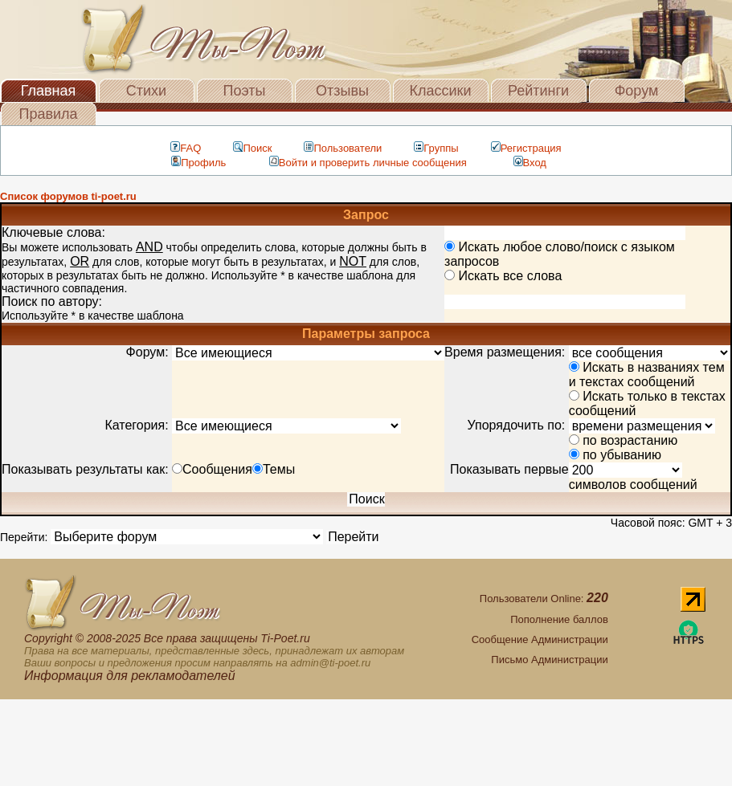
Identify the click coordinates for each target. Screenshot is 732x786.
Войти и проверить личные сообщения (368, 163)
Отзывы (342, 91)
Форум (637, 91)
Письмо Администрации (549, 660)
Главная (48, 91)
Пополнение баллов (559, 619)
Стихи (146, 91)
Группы (436, 148)
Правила (47, 114)
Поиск (252, 148)
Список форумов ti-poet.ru (68, 196)
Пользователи (343, 148)
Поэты (244, 91)
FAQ (185, 148)
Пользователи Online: (544, 599)
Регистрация (526, 148)
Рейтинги (538, 91)
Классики (441, 91)
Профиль (198, 163)
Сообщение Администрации (540, 639)
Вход (529, 163)
